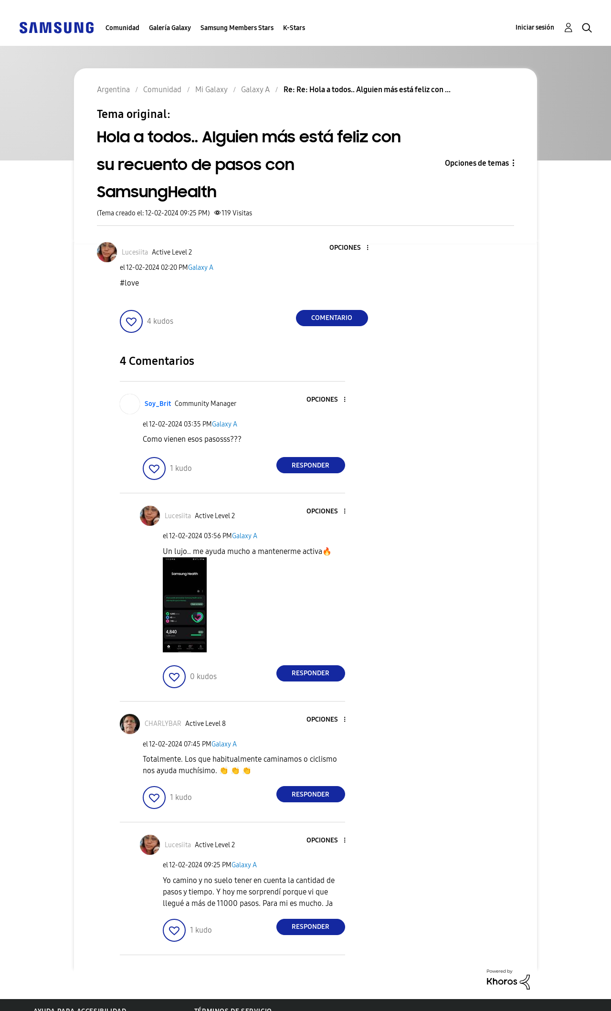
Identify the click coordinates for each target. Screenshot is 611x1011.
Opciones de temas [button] (477, 163)
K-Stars (294, 28)
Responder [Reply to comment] (310, 465)
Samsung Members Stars (237, 28)
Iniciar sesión (535, 27)
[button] (351, 248)
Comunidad (122, 28)
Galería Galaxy (170, 28)
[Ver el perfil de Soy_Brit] (158, 404)
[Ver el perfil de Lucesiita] (135, 252)
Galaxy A (200, 268)
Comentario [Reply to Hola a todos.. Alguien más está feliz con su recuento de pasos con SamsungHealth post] (331, 318)
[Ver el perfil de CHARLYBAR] (163, 724)
